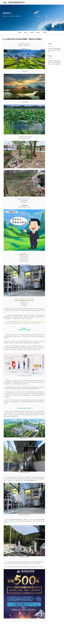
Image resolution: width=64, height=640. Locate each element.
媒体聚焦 (32, 32)
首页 (8, 16)
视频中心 (39, 32)
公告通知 (46, 32)
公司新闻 (18, 32)
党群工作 (25, 32)
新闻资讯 (12, 16)
